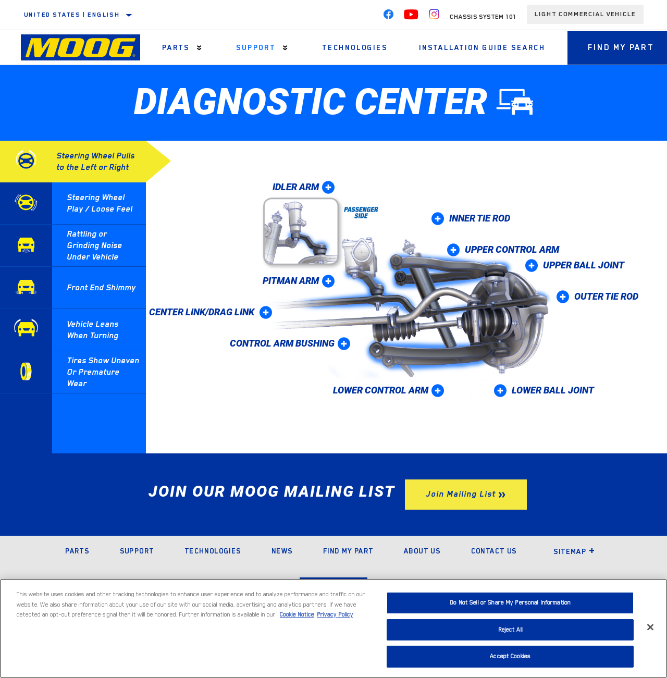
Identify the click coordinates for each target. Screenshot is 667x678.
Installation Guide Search (481, 47)
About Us (422, 551)
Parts (176, 47)
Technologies (354, 47)
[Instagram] (434, 16)
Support (256, 47)
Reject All (510, 629)
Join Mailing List (461, 494)
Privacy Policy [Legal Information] (335, 614)
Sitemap (574, 551)
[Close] (650, 627)
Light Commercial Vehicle (585, 14)
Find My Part (348, 551)
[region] (333, 628)
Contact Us (494, 551)
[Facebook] (388, 16)
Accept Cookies (510, 656)
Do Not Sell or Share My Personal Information (510, 602)
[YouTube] (411, 16)
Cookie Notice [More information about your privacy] (297, 614)
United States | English (72, 14)
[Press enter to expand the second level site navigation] (199, 47)
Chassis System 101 (483, 16)
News (282, 551)
